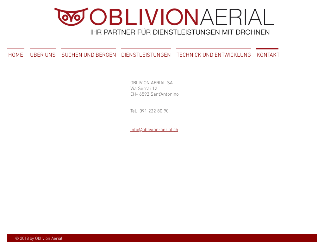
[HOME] (15, 55)
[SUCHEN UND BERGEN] (88, 55)
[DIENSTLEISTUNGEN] (146, 55)
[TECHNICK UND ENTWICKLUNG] (213, 55)
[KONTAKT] (268, 55)
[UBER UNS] (43, 55)
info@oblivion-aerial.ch (154, 130)
